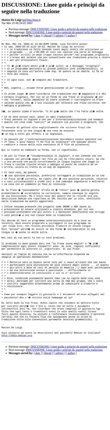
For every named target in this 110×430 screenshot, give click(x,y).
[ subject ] (59, 35)
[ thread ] (47, 35)
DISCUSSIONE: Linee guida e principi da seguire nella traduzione (69, 29)
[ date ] (38, 35)
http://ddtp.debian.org (16, 381)
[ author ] (71, 35)
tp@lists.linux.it (31, 19)
